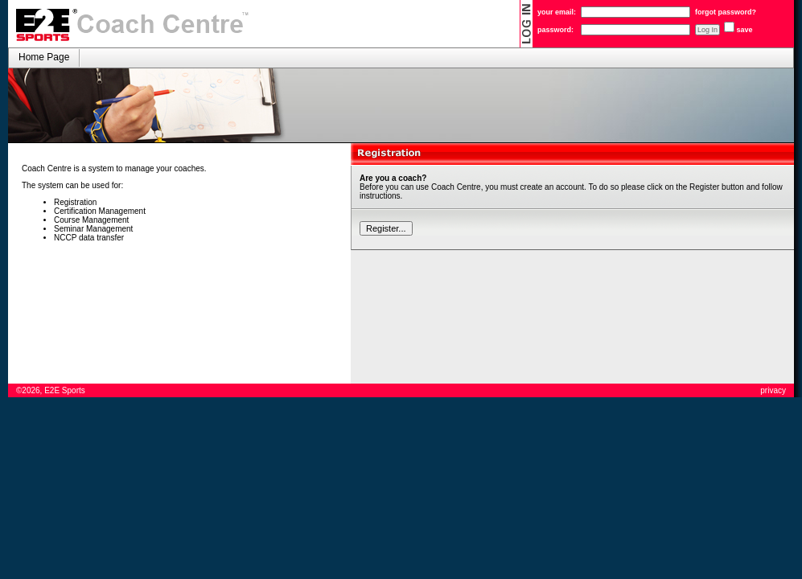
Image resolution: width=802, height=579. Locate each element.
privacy (773, 390)
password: (555, 30)
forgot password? (725, 12)
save (745, 30)
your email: (556, 12)
